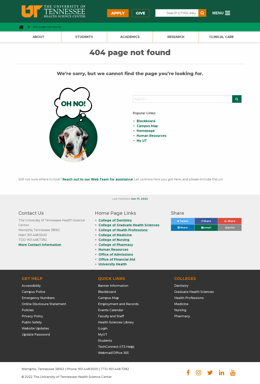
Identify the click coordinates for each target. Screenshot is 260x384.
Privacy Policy (32, 316)
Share (209, 222)
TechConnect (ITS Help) (116, 347)
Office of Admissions (116, 254)
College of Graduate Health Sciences (129, 225)
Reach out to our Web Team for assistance (98, 179)
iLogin (103, 328)
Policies (28, 310)
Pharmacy (182, 316)
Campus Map (108, 298)
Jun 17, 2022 (139, 198)
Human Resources (113, 249)
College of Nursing (114, 240)
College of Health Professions (123, 230)
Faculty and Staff (111, 316)
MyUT (102, 334)
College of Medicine (115, 235)
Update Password (36, 334)
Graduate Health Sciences (194, 292)
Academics (130, 37)
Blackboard (107, 292)
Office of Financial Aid (117, 259)
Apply (118, 13)
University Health (113, 264)
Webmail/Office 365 (113, 353)
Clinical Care (221, 37)
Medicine (181, 304)
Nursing (180, 310)
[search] (182, 99)
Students (84, 37)
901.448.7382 (119, 369)
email (206, 227)
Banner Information (113, 286)
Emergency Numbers (38, 298)
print (229, 227)
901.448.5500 (88, 369)
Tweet (185, 222)
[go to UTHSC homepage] (20, 27)
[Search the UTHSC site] (176, 13)
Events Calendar (110, 310)
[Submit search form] (202, 13)
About (38, 37)
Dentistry (181, 286)
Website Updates (35, 328)
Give (140, 13)
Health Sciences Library (116, 322)
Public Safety (32, 322)
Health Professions (189, 298)
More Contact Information (39, 245)
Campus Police (33, 292)
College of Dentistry (115, 220)
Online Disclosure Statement (44, 304)
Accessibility (31, 286)
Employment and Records (118, 304)
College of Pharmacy (116, 245)
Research (175, 37)
